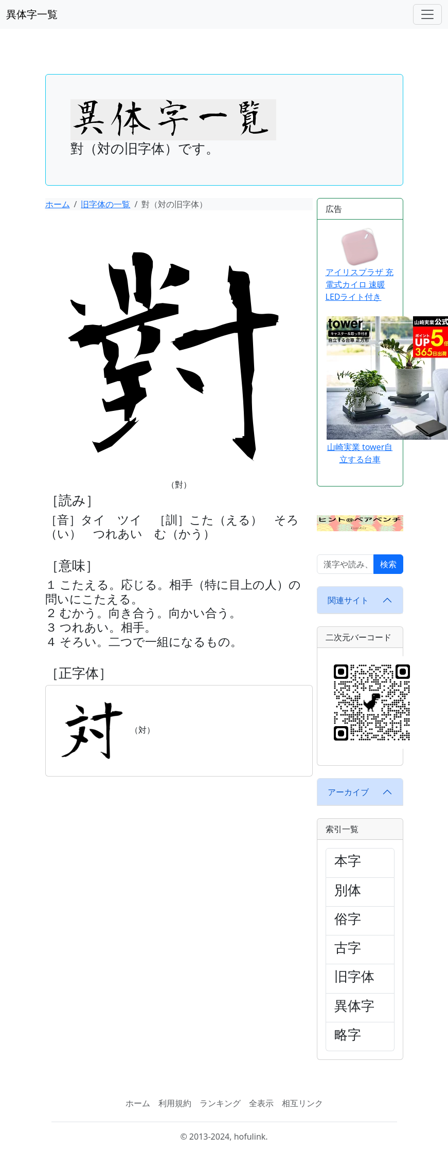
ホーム (57, 204)
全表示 (261, 1103)
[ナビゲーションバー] (427, 14)
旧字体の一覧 (105, 204)
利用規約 (174, 1103)
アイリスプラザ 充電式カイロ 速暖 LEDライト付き (359, 265)
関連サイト (348, 600)
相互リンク (302, 1103)
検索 (388, 564)
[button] (360, 522)
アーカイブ (348, 792)
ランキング (220, 1103)
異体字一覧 (32, 14)
